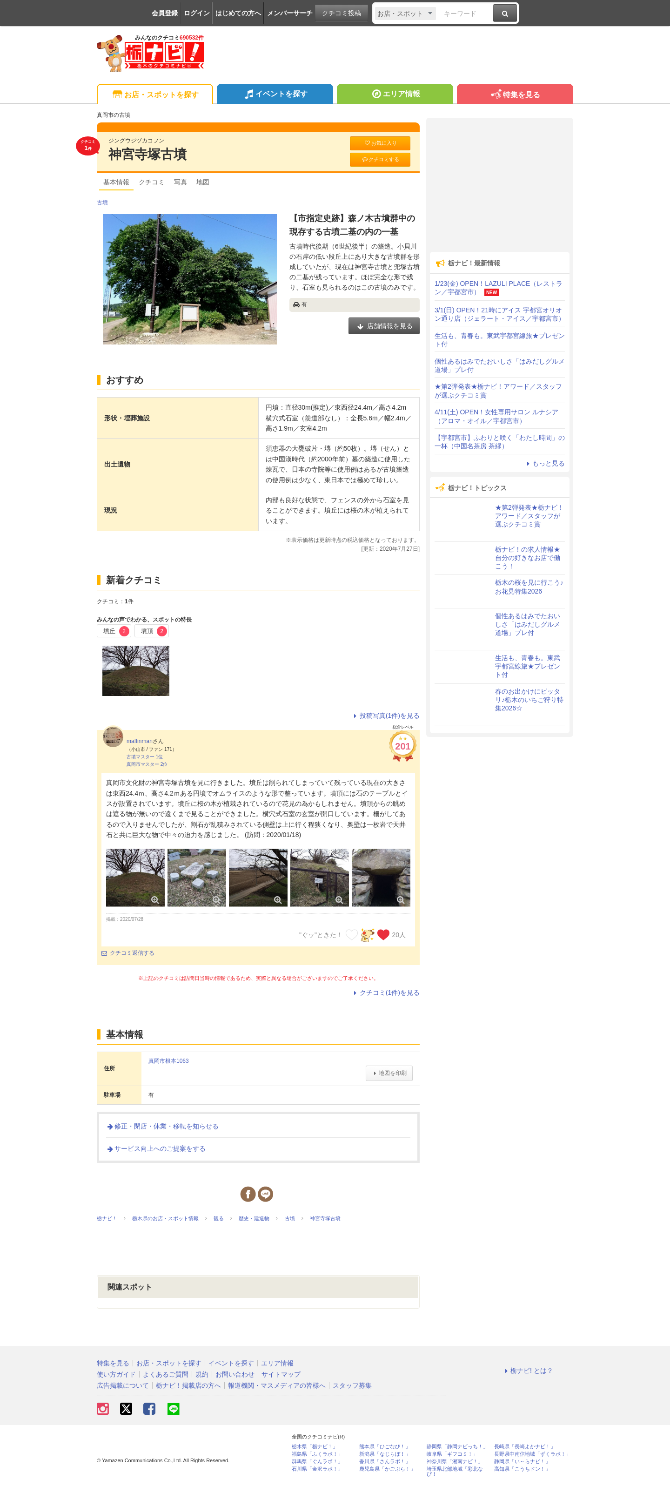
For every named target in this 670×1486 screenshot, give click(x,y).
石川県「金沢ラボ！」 (317, 1469)
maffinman (140, 741)
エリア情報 (395, 95)
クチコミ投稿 (341, 13)
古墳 (102, 202)
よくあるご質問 (165, 1374)
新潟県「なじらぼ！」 (384, 1454)
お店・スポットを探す (154, 95)
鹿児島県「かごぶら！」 (387, 1469)
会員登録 (165, 13)
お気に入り (380, 143)
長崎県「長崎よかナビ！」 (525, 1446)
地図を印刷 (389, 1073)
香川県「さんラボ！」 (384, 1461)
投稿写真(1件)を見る (385, 715)
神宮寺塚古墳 (147, 154)
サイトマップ (281, 1374)
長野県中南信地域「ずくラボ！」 (532, 1454)
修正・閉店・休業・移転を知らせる (162, 1126)
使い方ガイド (116, 1374)
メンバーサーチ (290, 13)
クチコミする (380, 159)
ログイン (197, 13)
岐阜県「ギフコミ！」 (452, 1454)
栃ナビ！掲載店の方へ (188, 1385)
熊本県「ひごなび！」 (384, 1446)
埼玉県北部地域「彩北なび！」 (455, 1471)
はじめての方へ (238, 13)
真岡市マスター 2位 (147, 764)
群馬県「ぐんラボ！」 (317, 1461)
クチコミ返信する (127, 953)
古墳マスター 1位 (145, 756)
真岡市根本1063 (168, 1061)
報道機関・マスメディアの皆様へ (277, 1385)
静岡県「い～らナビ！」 (522, 1461)
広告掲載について (123, 1385)
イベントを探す (274, 95)
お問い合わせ (235, 1374)
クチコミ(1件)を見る (385, 992)
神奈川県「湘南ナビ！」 (455, 1461)
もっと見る (544, 463)
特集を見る (515, 95)
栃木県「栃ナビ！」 (315, 1446)
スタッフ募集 (352, 1385)
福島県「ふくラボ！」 (317, 1454)
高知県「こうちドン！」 (522, 1469)
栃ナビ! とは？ (527, 1370)
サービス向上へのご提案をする (156, 1148)
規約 (201, 1374)
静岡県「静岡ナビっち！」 (457, 1446)
